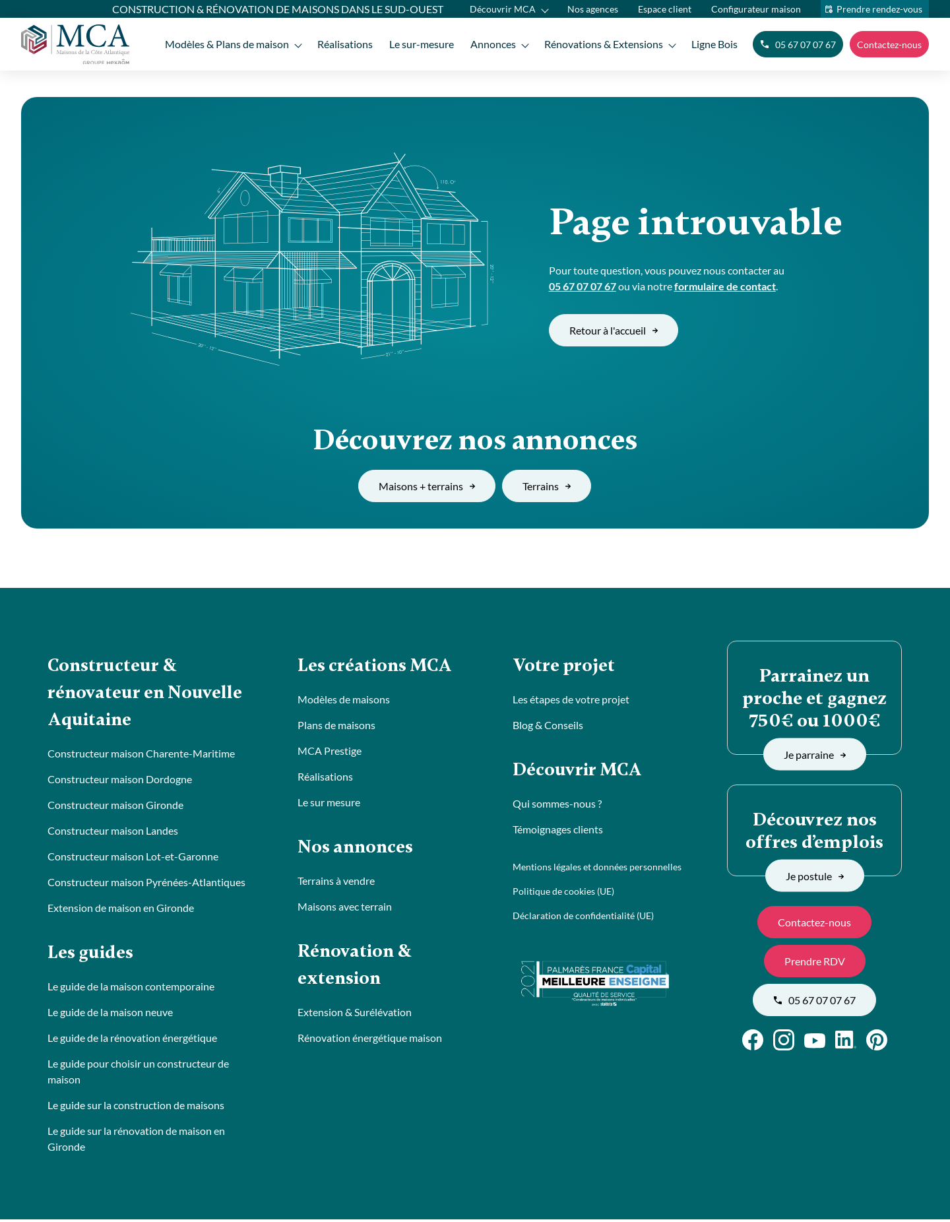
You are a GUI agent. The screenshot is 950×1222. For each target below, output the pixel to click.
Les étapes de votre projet (571, 699)
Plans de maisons (336, 725)
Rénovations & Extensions (603, 44)
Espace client (664, 9)
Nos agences (592, 9)
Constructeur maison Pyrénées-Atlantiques (146, 884)
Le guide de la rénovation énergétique (132, 1040)
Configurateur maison (756, 9)
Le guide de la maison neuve (110, 1014)
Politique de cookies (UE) (563, 892)
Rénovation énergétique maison (370, 1040)
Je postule (815, 875)
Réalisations (342, 44)
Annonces (492, 44)
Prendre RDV (814, 961)
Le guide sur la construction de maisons (136, 1107)
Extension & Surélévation (355, 1014)
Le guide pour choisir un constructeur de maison (138, 1074)
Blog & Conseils (548, 725)
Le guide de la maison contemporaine (131, 988)
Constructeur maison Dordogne (120, 781)
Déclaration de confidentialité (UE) (583, 916)
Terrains (546, 486)
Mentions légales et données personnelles (597, 868)
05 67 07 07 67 (798, 44)
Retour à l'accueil (613, 330)
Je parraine (815, 754)
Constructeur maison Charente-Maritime (141, 755)
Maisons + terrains (427, 486)
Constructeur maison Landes (113, 832)
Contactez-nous (889, 44)
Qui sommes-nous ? (557, 804)
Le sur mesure (329, 802)
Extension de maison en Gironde (121, 909)
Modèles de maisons (344, 699)
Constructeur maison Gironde (115, 806)
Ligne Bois (714, 44)
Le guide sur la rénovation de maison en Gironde (136, 1141)
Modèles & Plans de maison (224, 44)
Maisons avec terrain (345, 907)
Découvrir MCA (503, 9)
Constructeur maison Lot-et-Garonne (133, 858)
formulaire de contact (725, 286)
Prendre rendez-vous (879, 9)
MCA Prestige (330, 751)
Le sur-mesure (419, 44)
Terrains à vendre (336, 882)
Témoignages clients (558, 830)
